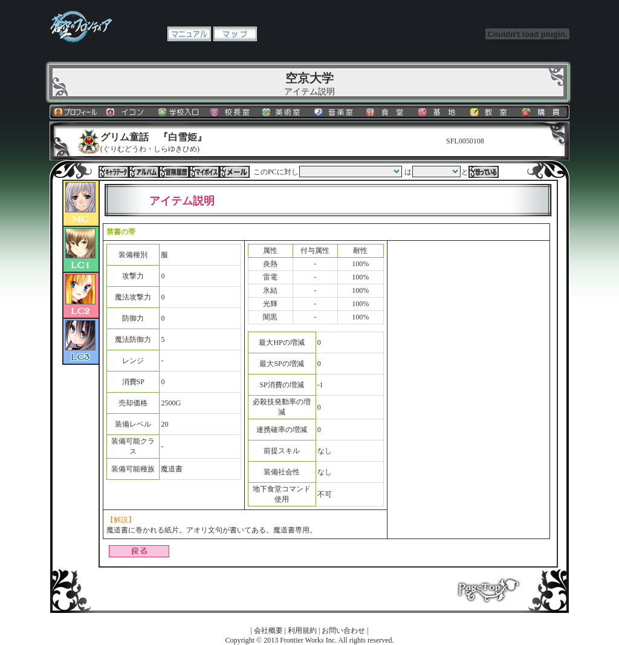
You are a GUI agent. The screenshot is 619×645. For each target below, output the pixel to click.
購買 (543, 112)
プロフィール (76, 112)
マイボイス (204, 172)
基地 (439, 112)
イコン (128, 112)
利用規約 (302, 630)
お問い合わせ (343, 630)
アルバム (144, 172)
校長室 (232, 112)
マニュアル (189, 34)
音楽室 (335, 112)
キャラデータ (114, 172)
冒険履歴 (174, 172)
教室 (491, 112)
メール (234, 172)
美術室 (284, 112)
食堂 (387, 112)
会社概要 (268, 630)
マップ (235, 34)
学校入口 (180, 112)
